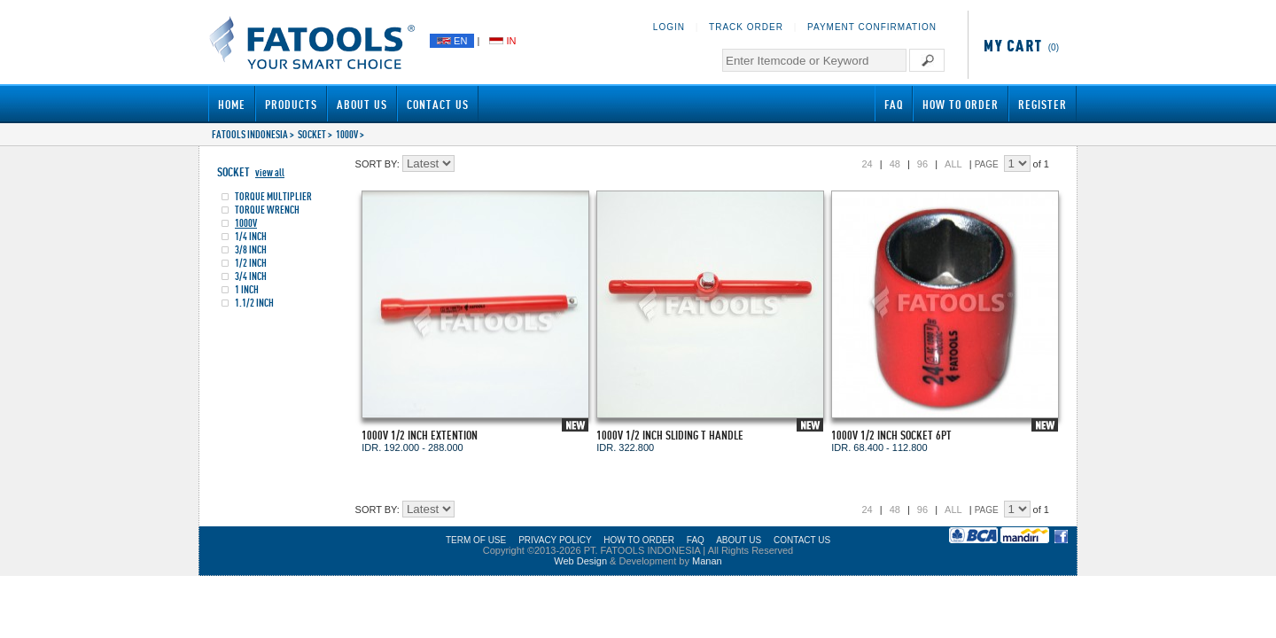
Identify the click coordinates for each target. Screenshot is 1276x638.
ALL (953, 164)
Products (291, 104)
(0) (1018, 47)
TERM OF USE (476, 540)
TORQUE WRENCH (267, 209)
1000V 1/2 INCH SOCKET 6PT (891, 434)
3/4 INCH (251, 276)
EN (452, 40)
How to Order (960, 104)
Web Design (580, 561)
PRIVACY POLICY (554, 540)
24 (866, 164)
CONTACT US (802, 540)
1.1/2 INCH (254, 302)
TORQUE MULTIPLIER (273, 196)
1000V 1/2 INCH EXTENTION (420, 434)
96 (922, 164)
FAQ (893, 104)
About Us (362, 104)
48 (895, 164)
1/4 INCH (251, 236)
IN (502, 40)
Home (231, 104)
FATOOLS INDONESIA (250, 134)
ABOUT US (738, 540)
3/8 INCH (251, 249)
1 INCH (247, 289)
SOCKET (312, 134)
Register (1042, 104)
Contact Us (438, 104)
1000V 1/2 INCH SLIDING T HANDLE (669, 434)
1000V (347, 134)
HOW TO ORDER (638, 540)
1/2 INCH (251, 262)
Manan (707, 561)
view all (269, 172)
